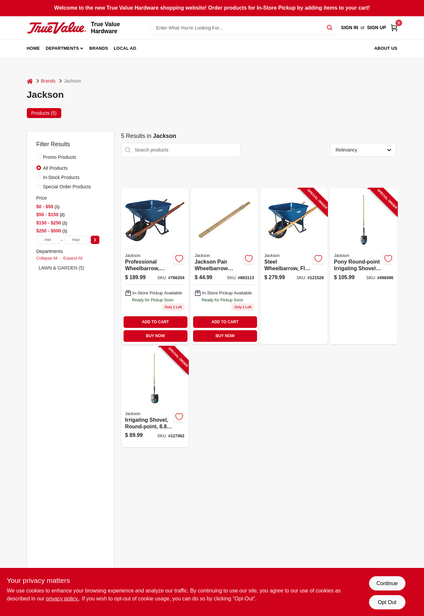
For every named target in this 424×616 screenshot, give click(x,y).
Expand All (72, 258)
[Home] (30, 81)
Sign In (349, 27)
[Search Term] (243, 27)
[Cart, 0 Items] (394, 27)
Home (33, 48)
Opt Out (387, 602)
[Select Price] (95, 240)
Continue (387, 583)
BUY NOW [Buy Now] (155, 336)
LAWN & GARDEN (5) (61, 268)
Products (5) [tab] (44, 113)
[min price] (48, 240)
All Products (55, 168)
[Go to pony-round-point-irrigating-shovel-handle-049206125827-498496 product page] (363, 266)
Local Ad (125, 48)
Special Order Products (67, 186)
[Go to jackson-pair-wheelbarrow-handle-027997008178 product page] (224, 266)
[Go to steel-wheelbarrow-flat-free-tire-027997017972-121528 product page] (294, 266)
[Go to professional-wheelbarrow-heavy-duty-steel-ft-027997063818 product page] (154, 266)
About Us (386, 48)
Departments (62, 48)
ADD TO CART (155, 322)
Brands (98, 48)
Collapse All (47, 258)
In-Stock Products (61, 177)
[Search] (330, 27)
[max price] (75, 240)
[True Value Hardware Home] (56, 28)
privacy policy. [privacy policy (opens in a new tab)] (62, 598)
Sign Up (376, 27)
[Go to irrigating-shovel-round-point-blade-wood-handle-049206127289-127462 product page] (154, 397)
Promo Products (59, 157)
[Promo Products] (38, 156)
